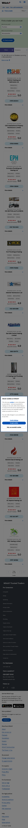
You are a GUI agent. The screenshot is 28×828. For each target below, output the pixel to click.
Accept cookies (14, 423)
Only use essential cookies (14, 427)
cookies (12, 402)
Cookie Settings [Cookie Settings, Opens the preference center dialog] (14, 420)
